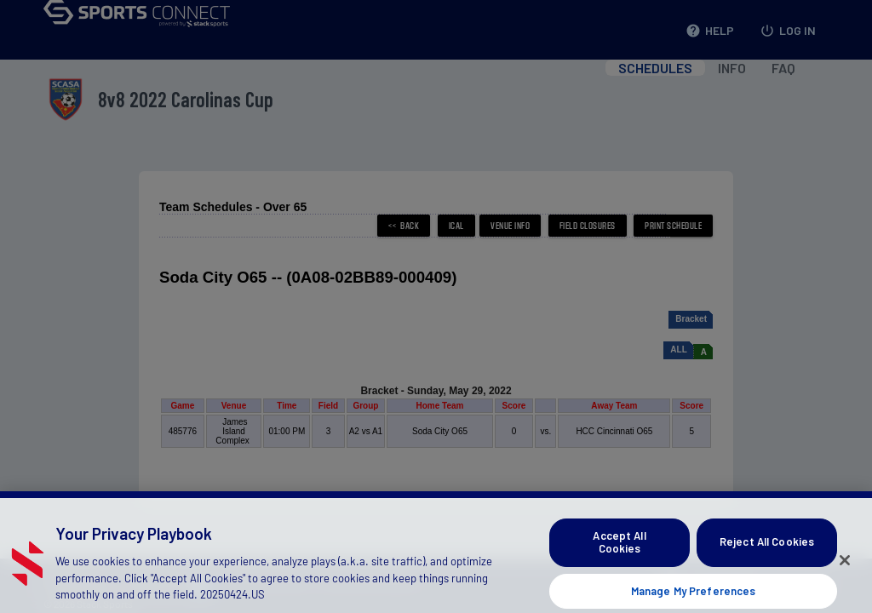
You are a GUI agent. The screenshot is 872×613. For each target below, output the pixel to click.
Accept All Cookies (619, 565)
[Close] (844, 583)
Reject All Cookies (767, 564)
